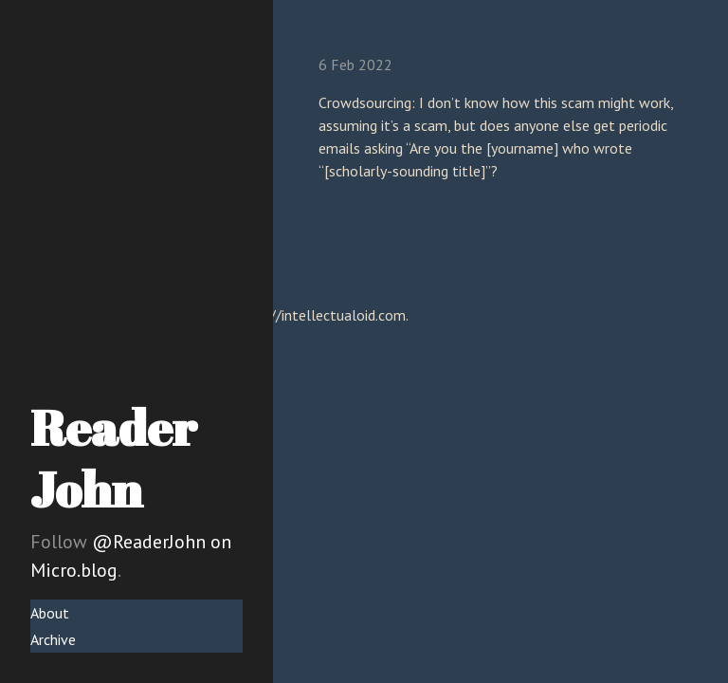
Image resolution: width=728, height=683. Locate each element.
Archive (53, 639)
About (49, 612)
